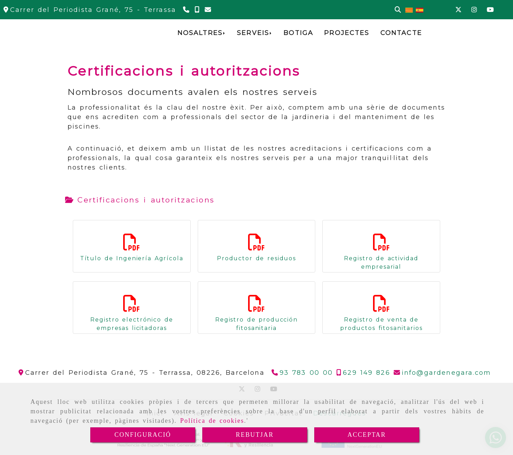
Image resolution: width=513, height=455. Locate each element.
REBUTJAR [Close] (255, 434)
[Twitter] (458, 10)
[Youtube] (490, 10)
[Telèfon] (187, 10)
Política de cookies (212, 420)
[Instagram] (474, 10)
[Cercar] (397, 10)
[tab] (140, 200)
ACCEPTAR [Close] (366, 434)
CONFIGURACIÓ (142, 434)
